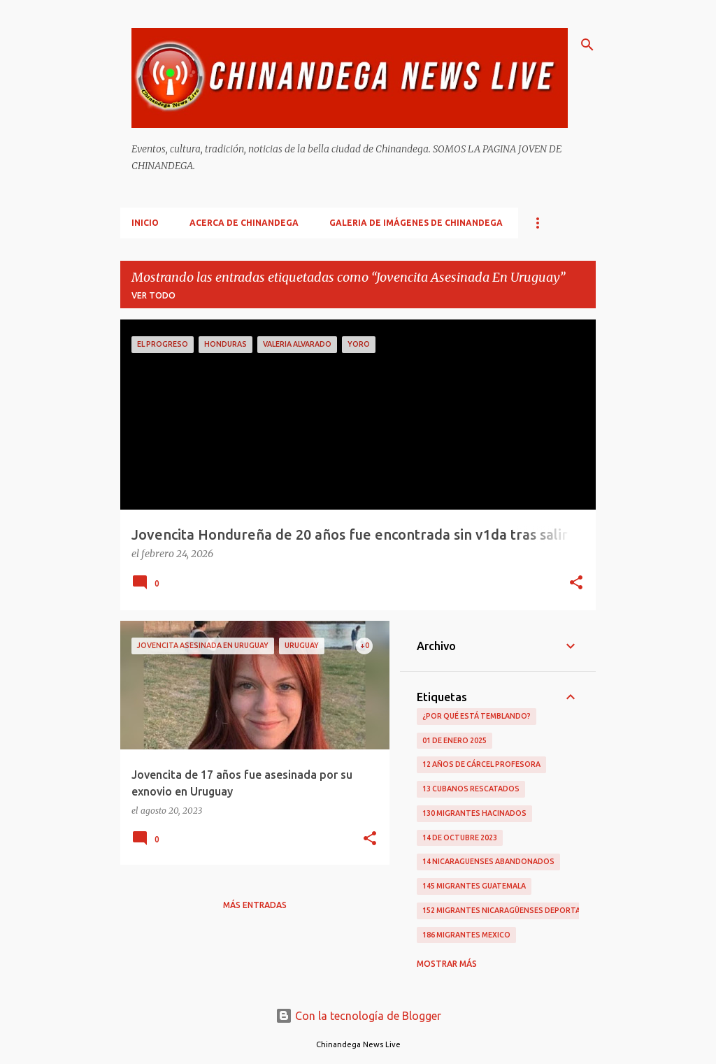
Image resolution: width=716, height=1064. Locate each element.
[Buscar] (587, 45)
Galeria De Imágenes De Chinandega (416, 222)
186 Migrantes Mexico (466, 934)
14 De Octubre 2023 (459, 837)
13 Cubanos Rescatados (471, 788)
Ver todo (153, 295)
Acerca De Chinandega (244, 222)
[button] (576, 584)
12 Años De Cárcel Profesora (481, 764)
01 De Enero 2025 (454, 740)
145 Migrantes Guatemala (474, 886)
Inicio (145, 222)
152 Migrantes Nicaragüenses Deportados (509, 910)
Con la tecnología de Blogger (358, 1015)
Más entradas (255, 905)
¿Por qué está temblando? (476, 716)
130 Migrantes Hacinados (474, 813)
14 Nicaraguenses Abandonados (488, 861)
